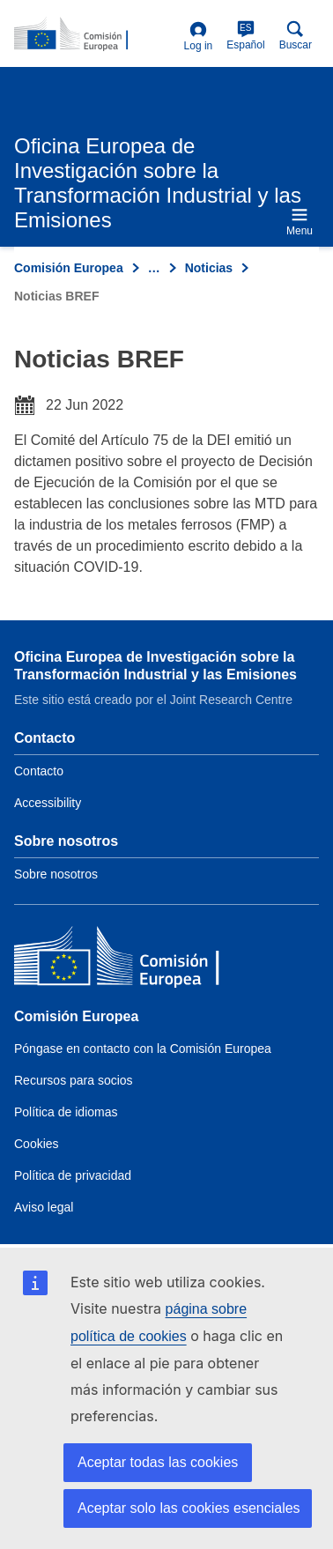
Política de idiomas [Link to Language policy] (66, 1112)
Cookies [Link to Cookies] (36, 1144)
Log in (198, 36)
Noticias (209, 268)
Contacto (38, 771)
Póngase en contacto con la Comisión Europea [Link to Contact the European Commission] (142, 1048)
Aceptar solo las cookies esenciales (189, 1508)
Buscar (295, 35)
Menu (299, 221)
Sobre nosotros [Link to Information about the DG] (56, 874)
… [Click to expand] (154, 268)
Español (245, 35)
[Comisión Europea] (142, 960)
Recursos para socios (73, 1080)
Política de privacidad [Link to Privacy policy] (72, 1175)
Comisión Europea (68, 268)
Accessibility (47, 803)
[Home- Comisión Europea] (95, 34)
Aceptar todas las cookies (158, 1462)
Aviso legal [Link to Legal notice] (43, 1207)
